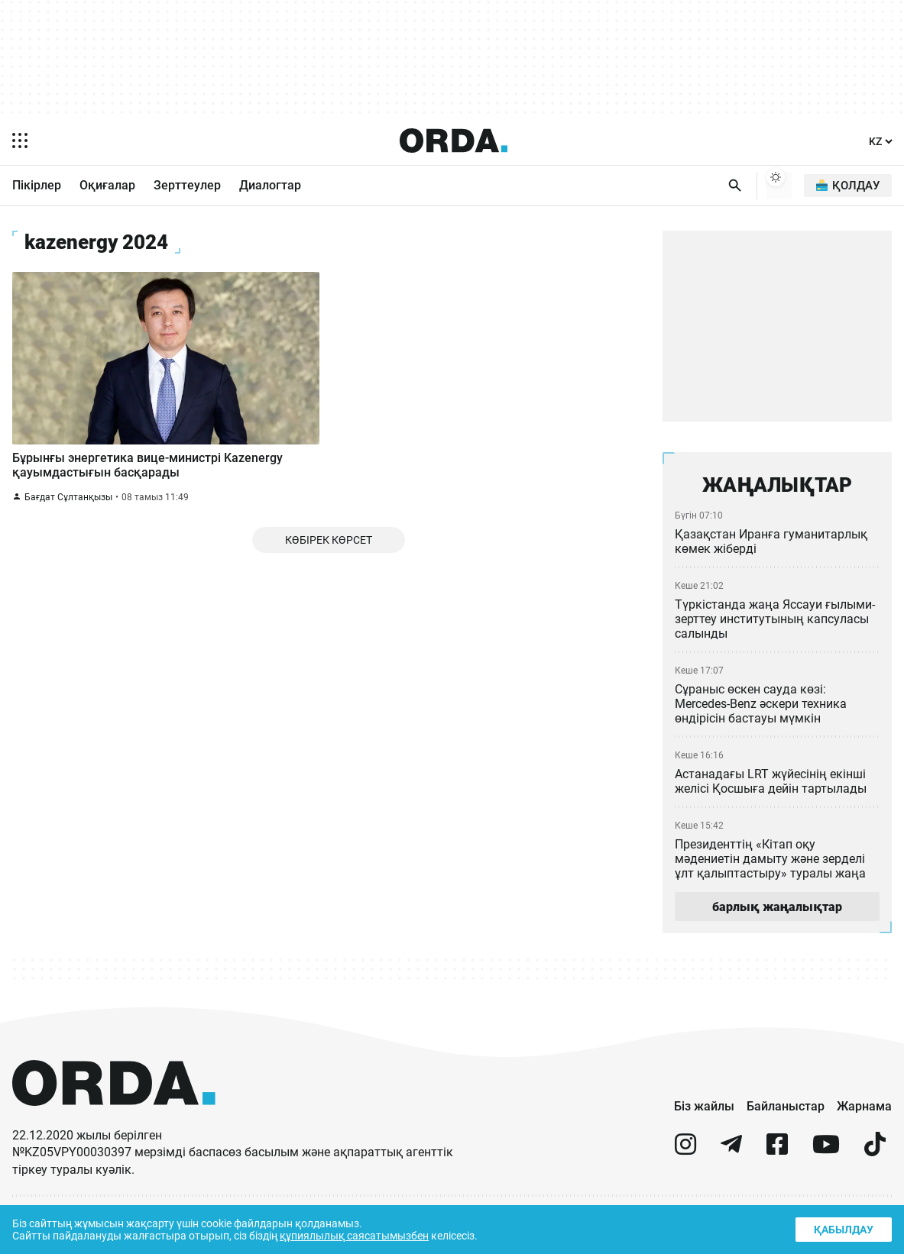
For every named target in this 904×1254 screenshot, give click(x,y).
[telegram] (731, 1151)
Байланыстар (786, 1106)
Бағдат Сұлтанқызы (67, 507)
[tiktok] (875, 1151)
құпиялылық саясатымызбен (360, 1234)
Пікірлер (36, 186)
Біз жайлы (704, 1106)
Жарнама (864, 1106)
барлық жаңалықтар (777, 907)
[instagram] (685, 1151)
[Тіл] (879, 142)
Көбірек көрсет (328, 552)
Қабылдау (842, 1227)
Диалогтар (270, 186)
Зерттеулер (187, 186)
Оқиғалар (107, 186)
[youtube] (826, 1151)
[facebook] (777, 1151)
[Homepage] (453, 140)
